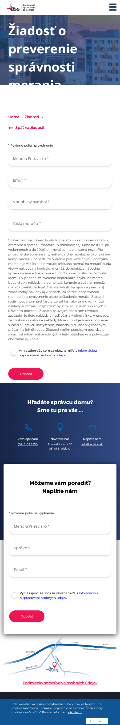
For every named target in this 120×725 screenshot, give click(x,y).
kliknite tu (75, 712)
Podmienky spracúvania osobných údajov (60, 683)
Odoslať (26, 374)
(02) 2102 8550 (28, 444)
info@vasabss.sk (92, 444)
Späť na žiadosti (29, 127)
